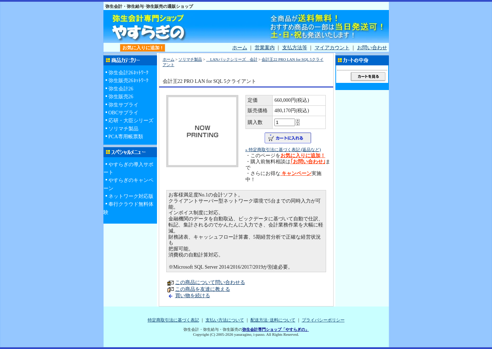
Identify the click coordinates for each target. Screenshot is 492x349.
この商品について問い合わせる (210, 282)
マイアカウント (332, 47)
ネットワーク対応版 (130, 196)
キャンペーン (296, 173)
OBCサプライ (123, 112)
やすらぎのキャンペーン (128, 184)
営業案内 (265, 47)
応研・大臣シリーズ (130, 120)
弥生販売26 (120, 96)
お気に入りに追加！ (302, 155)
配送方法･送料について (272, 320)
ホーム (239, 47)
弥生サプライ (123, 105)
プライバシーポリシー (323, 320)
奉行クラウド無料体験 (128, 208)
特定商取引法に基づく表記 (173, 320)
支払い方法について (225, 320)
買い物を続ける (192, 295)
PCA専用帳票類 (125, 136)
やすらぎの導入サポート (128, 168)
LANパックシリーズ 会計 (232, 59)
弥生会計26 (120, 88)
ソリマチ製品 (123, 128)
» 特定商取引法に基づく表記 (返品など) (283, 149)
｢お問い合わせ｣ (307, 161)
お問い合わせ (372, 47)
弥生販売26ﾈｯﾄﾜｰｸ (128, 80)
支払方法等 (294, 47)
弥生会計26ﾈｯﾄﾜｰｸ (128, 72)
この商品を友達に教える (202, 289)
